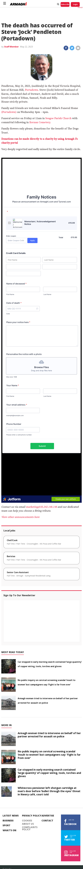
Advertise (48, 816)
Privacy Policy (31, 816)
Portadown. (31, 90)
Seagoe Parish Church (58, 118)
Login (75, 4)
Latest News (11, 816)
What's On (9, 830)
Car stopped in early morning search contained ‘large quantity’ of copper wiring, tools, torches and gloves (49, 773)
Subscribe (65, 4)
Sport (6, 825)
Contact (47, 820)
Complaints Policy (30, 828)
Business (8, 820)
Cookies (27, 820)
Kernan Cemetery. (40, 122)
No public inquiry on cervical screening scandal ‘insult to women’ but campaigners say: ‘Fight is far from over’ (49, 755)
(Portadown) (8, 112)
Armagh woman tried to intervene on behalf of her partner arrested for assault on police (49, 734)
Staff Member (11, 46)
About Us (28, 824)
